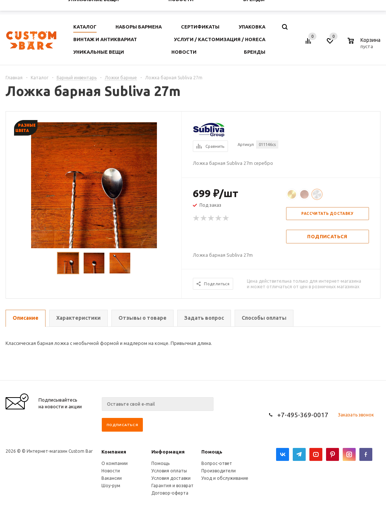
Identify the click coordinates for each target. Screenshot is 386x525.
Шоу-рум (110, 485)
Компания (113, 451)
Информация (168, 451)
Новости (110, 470)
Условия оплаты (169, 470)
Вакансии (111, 478)
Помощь (211, 451)
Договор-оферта (169, 493)
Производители (218, 470)
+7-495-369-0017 (302, 414)
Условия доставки (171, 478)
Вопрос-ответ (216, 463)
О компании (114, 463)
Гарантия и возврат (172, 485)
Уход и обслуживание (224, 478)
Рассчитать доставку (327, 214)
